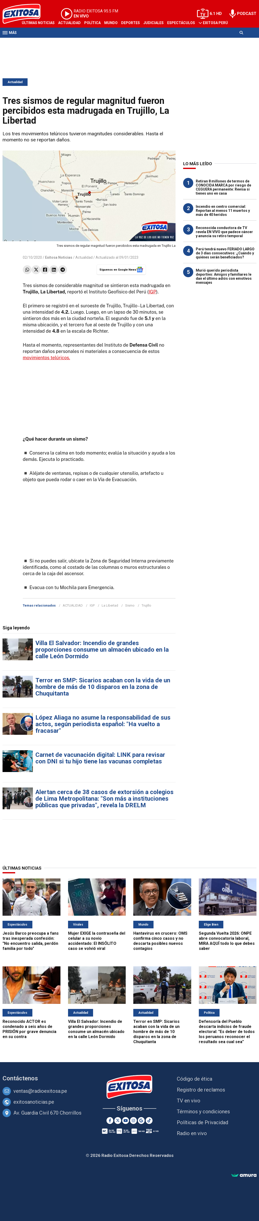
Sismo (130, 605)
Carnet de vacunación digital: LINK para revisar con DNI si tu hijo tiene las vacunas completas (100, 758)
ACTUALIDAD (73, 605)
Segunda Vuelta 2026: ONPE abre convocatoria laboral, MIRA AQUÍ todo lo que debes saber (227, 941)
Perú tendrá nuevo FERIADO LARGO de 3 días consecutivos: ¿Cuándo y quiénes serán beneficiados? (225, 253)
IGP (152, 291)
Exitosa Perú (215, 23)
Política (92, 23)
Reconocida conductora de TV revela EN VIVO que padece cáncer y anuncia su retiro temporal (224, 232)
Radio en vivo (192, 1133)
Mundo (111, 23)
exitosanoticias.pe (33, 1102)
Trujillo (146, 605)
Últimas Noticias (38, 23)
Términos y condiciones (203, 1112)
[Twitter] (117, 1120)
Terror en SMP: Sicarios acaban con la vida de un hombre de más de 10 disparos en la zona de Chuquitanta (102, 687)
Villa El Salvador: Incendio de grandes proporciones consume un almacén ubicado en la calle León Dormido (102, 650)
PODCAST (246, 13)
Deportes (130, 23)
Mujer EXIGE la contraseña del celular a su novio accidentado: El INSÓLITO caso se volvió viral (96, 941)
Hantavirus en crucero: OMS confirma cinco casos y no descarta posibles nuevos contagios (160, 941)
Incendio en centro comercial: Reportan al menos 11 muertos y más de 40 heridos (223, 210)
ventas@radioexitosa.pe (40, 1091)
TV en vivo (188, 1101)
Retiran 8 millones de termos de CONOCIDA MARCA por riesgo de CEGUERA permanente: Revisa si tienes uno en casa (223, 187)
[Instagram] (133, 1120)
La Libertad (110, 605)
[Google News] (141, 1120)
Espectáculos (181, 23)
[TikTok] (149, 1120)
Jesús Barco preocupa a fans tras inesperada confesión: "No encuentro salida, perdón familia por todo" (31, 941)
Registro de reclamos (201, 1090)
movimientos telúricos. (46, 357)
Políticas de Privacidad (202, 1122)
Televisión (32, 43)
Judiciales (153, 23)
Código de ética (194, 1079)
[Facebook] (109, 1120)
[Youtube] (125, 1120)
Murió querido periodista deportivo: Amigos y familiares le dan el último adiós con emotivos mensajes (224, 276)
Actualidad (69, 23)
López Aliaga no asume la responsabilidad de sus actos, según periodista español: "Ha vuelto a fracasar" (102, 724)
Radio (51, 43)
